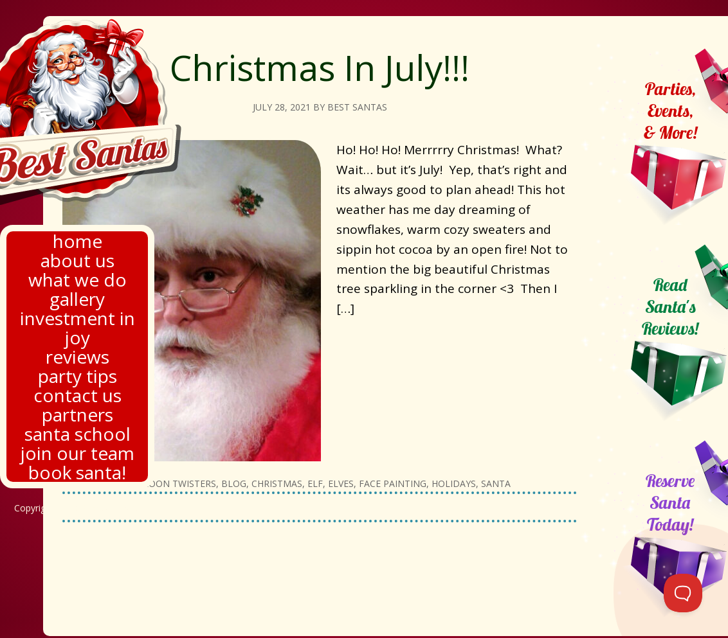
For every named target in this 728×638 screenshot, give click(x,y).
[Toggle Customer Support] (683, 593)
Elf (315, 483)
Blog (233, 483)
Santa (496, 483)
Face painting (392, 483)
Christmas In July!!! (319, 67)
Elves (341, 483)
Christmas (276, 483)
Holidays (454, 483)
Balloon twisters (171, 483)
